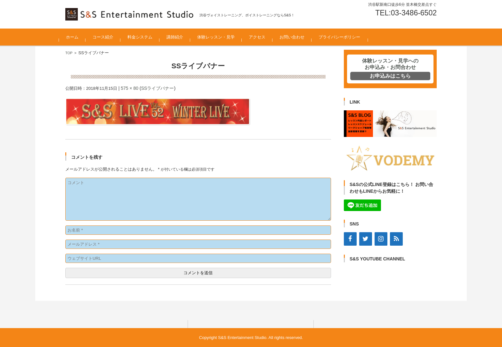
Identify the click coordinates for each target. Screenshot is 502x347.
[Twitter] (365, 239)
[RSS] (396, 239)
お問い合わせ (298, 37)
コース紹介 (109, 37)
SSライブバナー (157, 88)
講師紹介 (181, 37)
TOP (68, 53)
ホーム (78, 37)
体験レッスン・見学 (222, 37)
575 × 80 (129, 88)
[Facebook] (350, 239)
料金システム (146, 37)
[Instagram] (381, 239)
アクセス (263, 37)
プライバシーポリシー (346, 37)
